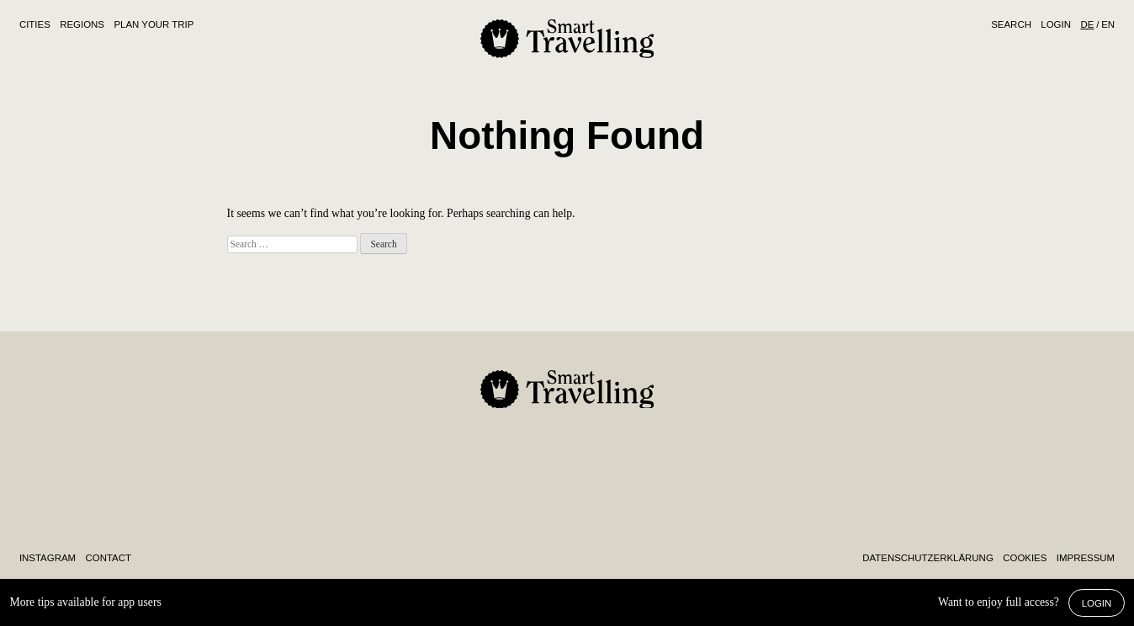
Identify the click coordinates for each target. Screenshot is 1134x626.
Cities (34, 24)
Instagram (47, 558)
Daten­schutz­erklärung (927, 558)
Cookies (1025, 558)
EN (1108, 24)
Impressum (1086, 558)
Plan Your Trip (153, 24)
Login (1056, 24)
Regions (82, 24)
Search (1011, 24)
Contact (108, 558)
